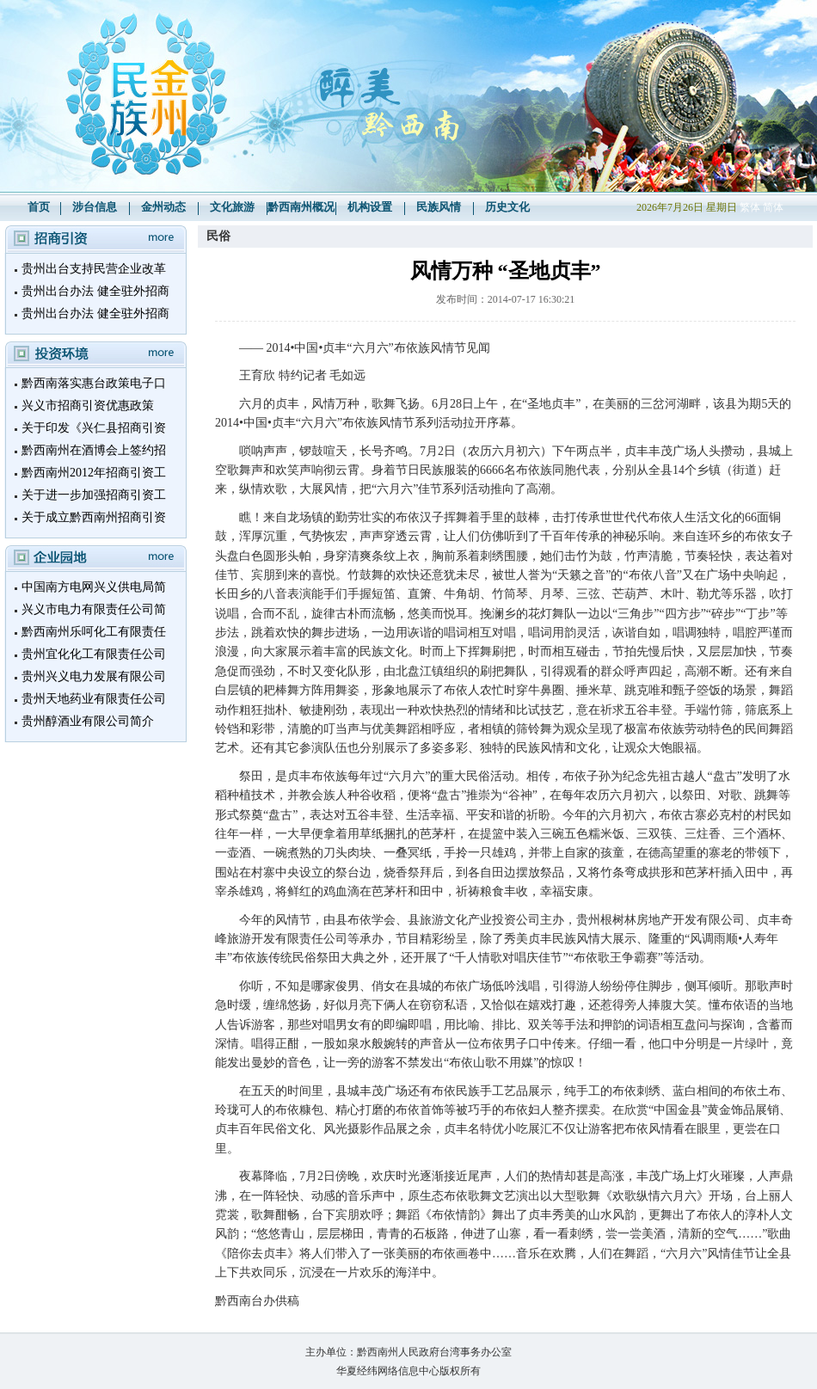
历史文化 (507, 206)
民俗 (218, 236)
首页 (39, 206)
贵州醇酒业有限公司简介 (88, 721)
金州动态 (163, 206)
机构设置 (369, 206)
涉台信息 (94, 206)
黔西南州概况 (301, 206)
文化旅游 (232, 206)
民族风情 (438, 206)
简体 (773, 207)
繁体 (750, 207)
